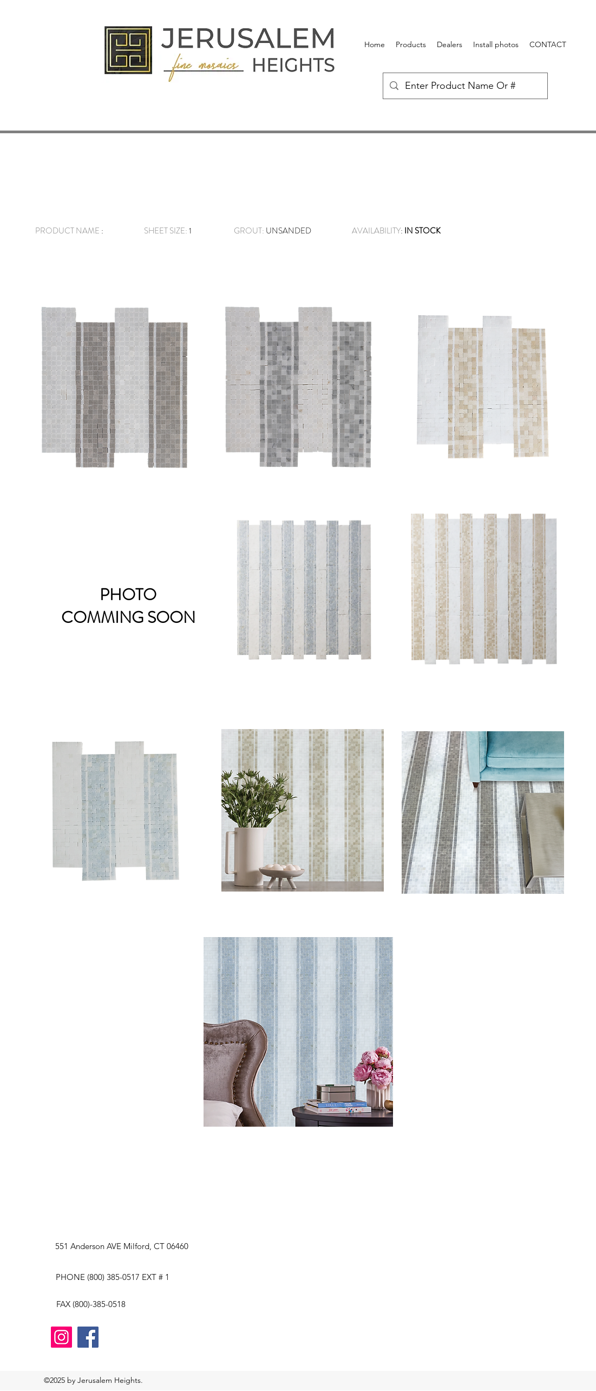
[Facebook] (88, 1337)
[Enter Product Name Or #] (465, 86)
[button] (410, 44)
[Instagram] (61, 1337)
